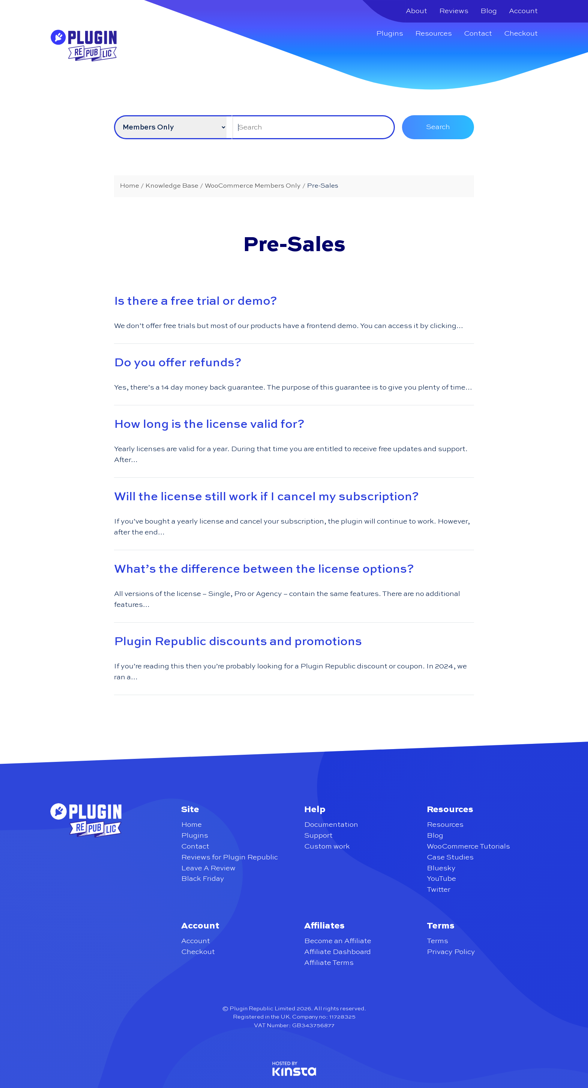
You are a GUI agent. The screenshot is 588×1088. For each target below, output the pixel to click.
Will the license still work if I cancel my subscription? (266, 497)
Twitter (438, 889)
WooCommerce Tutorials (468, 846)
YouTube (441, 878)
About (416, 11)
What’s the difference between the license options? (264, 569)
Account (523, 11)
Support (318, 835)
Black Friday (202, 878)
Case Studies (450, 857)
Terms (437, 941)
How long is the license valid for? (209, 424)
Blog (488, 11)
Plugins (389, 33)
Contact (478, 33)
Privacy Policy (451, 952)
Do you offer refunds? (178, 363)
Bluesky (441, 868)
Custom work (327, 846)
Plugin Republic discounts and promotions (238, 642)
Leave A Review (208, 868)
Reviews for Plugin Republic (229, 857)
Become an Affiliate (337, 941)
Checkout (521, 33)
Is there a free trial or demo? (195, 301)
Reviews (453, 11)
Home (191, 824)
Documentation (331, 824)
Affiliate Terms (329, 962)
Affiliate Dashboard (337, 952)
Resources (433, 33)
